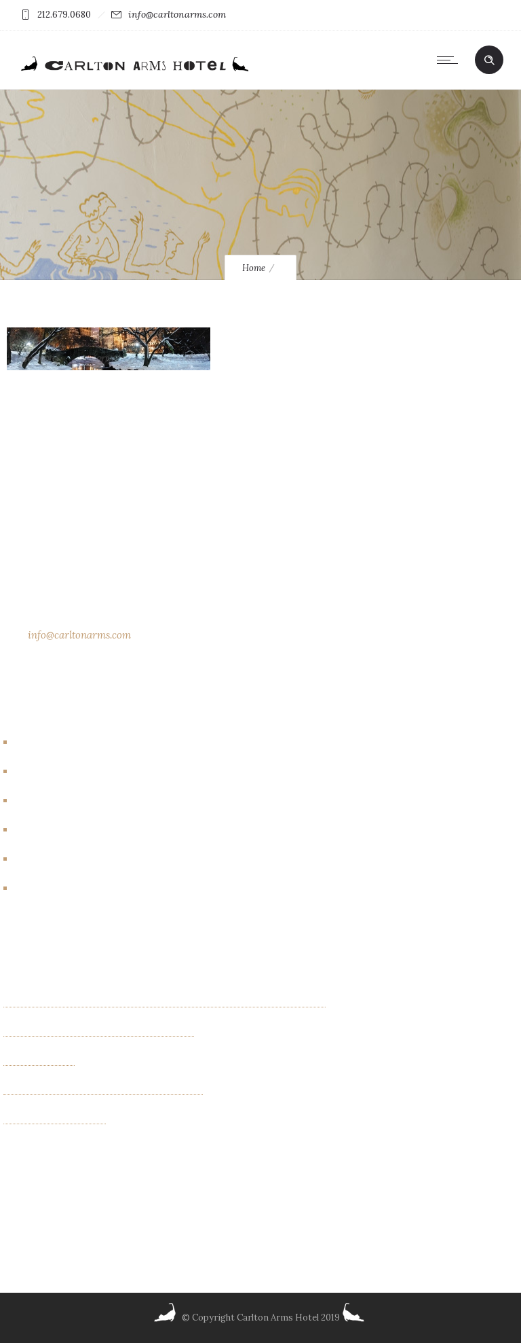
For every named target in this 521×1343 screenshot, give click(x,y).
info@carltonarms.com (177, 14)
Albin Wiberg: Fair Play (54, 1119)
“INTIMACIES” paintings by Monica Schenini (103, 1090)
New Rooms (47, 859)
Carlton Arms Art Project (78, 772)
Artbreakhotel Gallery (70, 742)
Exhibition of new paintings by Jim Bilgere (98, 1031)
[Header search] (489, 60)
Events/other (51, 830)
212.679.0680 (64, 14)
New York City (53, 888)
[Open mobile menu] (450, 59)
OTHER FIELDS (39, 1060)
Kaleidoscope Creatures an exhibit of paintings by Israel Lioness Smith (164, 1002)
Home (253, 268)
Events (35, 801)
